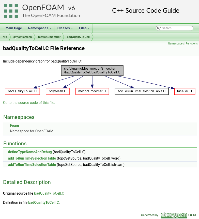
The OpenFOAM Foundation (51, 15)
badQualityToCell (78, 36)
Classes (65, 29)
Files (84, 29)
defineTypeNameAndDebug (30, 152)
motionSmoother (49, 36)
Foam (14, 125)
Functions (192, 43)
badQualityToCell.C (49, 193)
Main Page (14, 28)
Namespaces (40, 29)
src (5, 36)
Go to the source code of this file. (29, 103)
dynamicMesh (22, 36)
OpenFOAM (43, 7)
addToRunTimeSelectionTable (32, 158)
